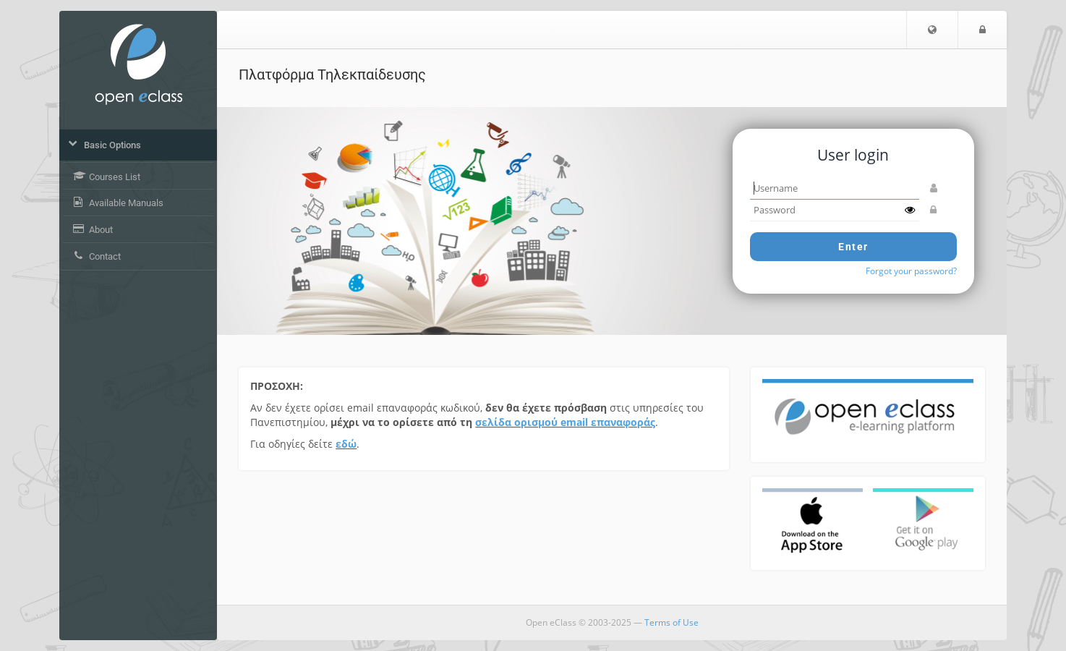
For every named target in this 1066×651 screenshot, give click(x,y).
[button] (932, 29)
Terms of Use (671, 622)
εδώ (346, 444)
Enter (853, 246)
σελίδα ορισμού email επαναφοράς (565, 422)
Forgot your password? (911, 270)
